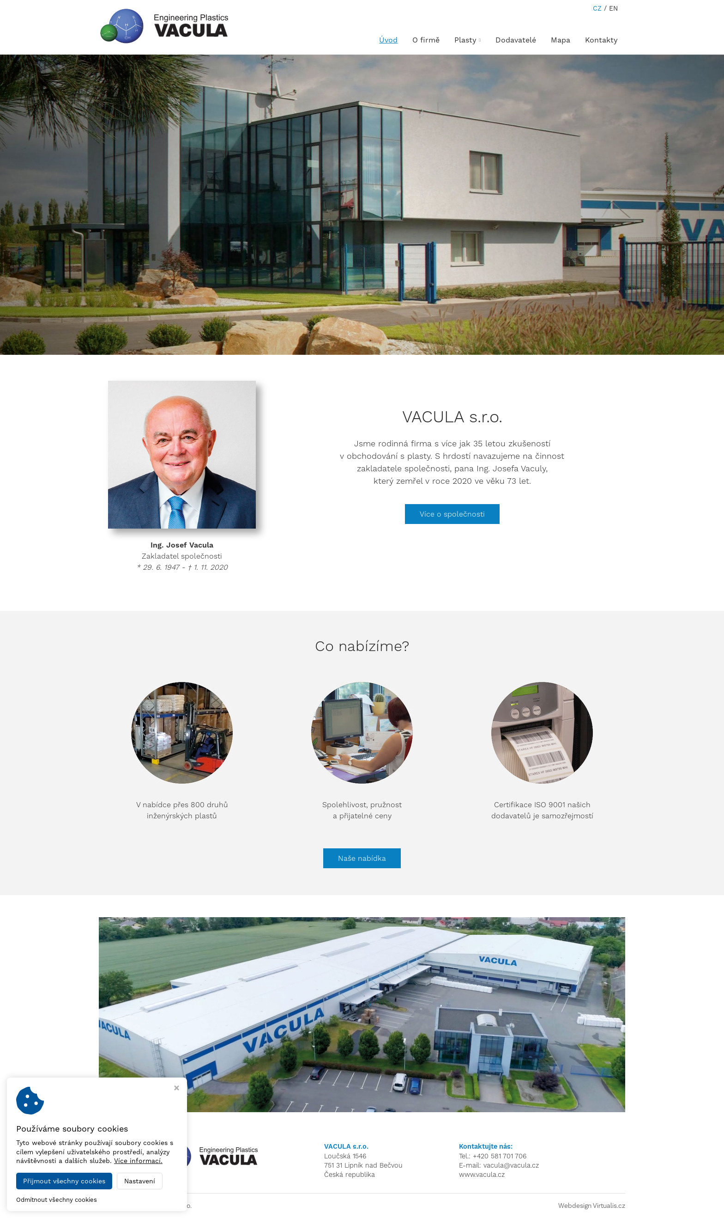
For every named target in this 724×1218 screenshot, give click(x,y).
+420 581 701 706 (499, 1156)
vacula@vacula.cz (511, 1165)
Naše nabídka (362, 858)
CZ (597, 8)
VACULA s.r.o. (172, 1205)
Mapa (560, 40)
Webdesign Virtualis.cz (591, 1205)
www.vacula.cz (482, 1174)
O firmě (426, 40)
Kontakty (601, 40)
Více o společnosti (452, 514)
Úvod (388, 40)
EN (613, 8)
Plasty (467, 40)
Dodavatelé (515, 40)
